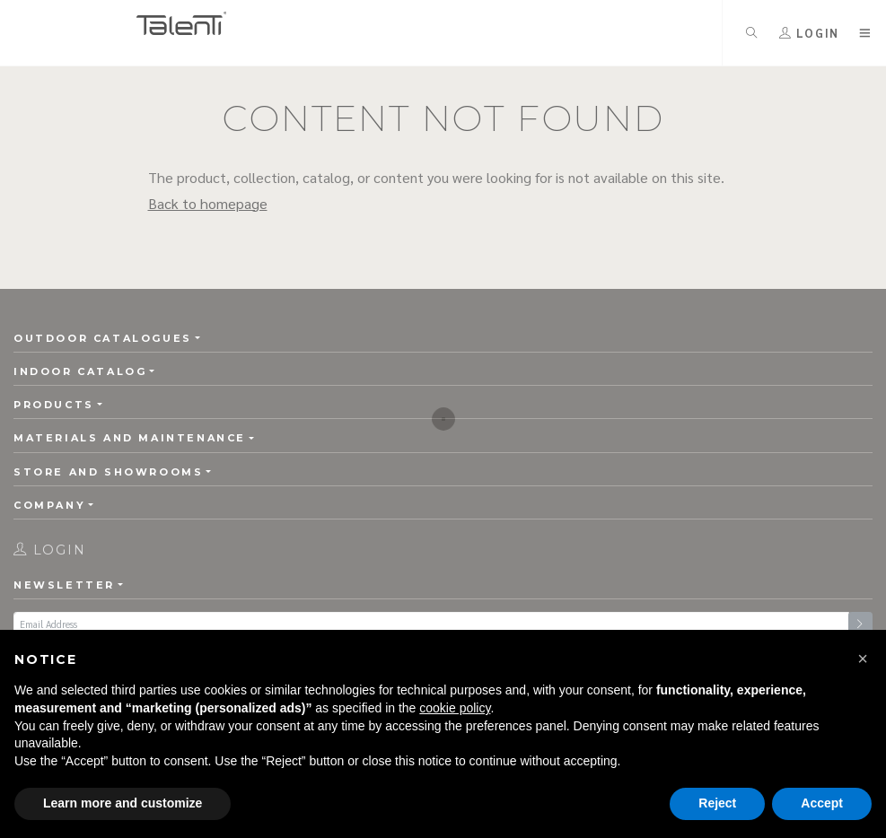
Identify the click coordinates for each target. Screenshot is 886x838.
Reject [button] (717, 803)
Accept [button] (822, 803)
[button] (862, 658)
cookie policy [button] (454, 708)
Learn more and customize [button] (122, 803)
